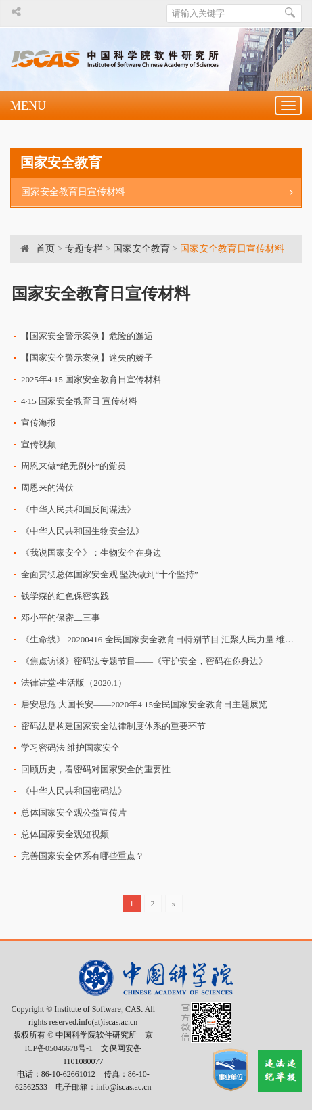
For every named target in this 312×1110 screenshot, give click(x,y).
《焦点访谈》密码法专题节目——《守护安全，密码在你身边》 (144, 661)
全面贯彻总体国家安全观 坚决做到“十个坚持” (109, 574)
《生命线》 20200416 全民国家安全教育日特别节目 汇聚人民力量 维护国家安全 (160, 639)
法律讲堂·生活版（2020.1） (74, 683)
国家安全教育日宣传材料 (161, 192)
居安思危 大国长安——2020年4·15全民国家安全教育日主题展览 (144, 704)
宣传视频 (38, 444)
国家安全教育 (141, 249)
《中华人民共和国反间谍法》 (78, 509)
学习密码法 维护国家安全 (70, 747)
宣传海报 (38, 423)
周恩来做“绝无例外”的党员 (73, 466)
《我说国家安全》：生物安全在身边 (91, 553)
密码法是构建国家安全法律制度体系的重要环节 (113, 726)
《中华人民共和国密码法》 (74, 791)
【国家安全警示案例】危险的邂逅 (87, 336)
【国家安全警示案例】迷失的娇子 (87, 358)
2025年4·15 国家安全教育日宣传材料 (91, 379)
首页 (45, 249)
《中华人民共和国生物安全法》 (82, 531)
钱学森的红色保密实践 (65, 596)
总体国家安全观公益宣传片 (74, 812)
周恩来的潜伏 (47, 488)
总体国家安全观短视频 (65, 834)
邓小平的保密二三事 (60, 618)
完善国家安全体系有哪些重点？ (82, 856)
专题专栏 (84, 249)
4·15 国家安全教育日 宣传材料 (79, 401)
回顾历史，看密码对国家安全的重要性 (96, 769)
